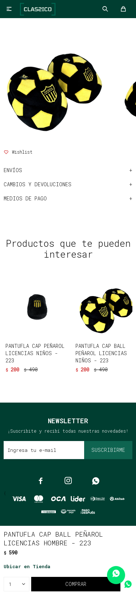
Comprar (75, 584)
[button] (64, 373)
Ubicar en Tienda (27, 566)
